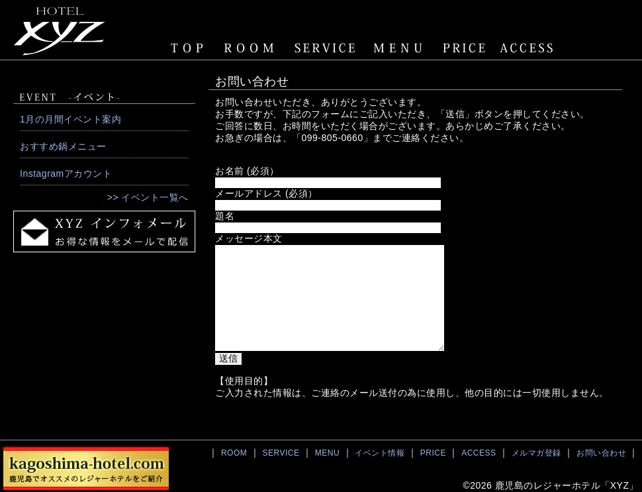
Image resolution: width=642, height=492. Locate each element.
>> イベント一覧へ (148, 197)
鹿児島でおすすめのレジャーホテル (86, 468)
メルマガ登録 (536, 453)
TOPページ (188, 48)
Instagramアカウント (66, 173)
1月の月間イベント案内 (70, 119)
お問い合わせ (601, 453)
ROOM (248, 48)
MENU (399, 48)
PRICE (467, 48)
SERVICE (324, 48)
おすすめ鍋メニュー (63, 146)
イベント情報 (379, 453)
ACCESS (529, 48)
